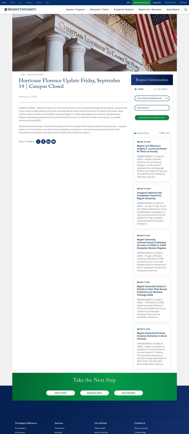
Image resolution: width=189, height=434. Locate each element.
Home (4, 3)
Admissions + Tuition (99, 9)
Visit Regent (128, 393)
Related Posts (143, 133)
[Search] (185, 9)
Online (12, 3)
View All (164, 133)
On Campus (162, 89)
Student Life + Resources (150, 9)
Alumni (39, 3)
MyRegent (183, 3)
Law (20, 3)
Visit (47, 3)
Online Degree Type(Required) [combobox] (149, 98)
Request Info (94, 393)
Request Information (141, 3)
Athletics (29, 3)
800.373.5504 (170, 3)
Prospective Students (123, 9)
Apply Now (157, 3)
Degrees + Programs (75, 9)
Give (128, 3)
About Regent (173, 9)
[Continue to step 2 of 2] (152, 117)
